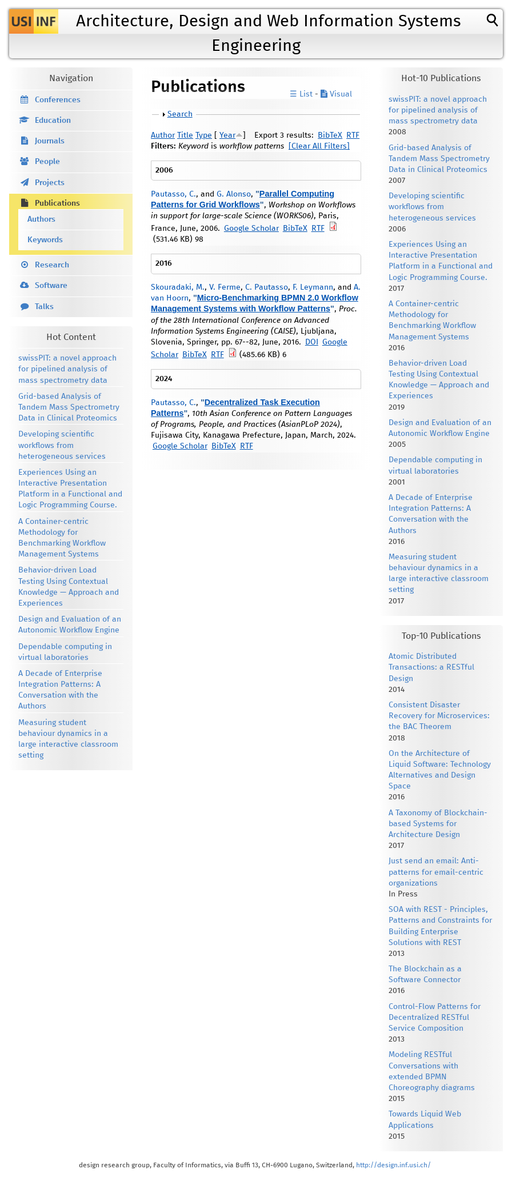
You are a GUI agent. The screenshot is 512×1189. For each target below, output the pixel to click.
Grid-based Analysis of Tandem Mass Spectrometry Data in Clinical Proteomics (68, 407)
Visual (336, 94)
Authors (41, 219)
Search (180, 114)
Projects (50, 183)
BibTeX (330, 135)
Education (53, 121)
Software (51, 286)
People (47, 162)
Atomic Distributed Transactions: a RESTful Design (431, 667)
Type (203, 135)
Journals (50, 141)
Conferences (58, 100)
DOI (311, 342)
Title (185, 135)
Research (52, 265)
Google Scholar (251, 229)
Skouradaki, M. (178, 287)
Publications (57, 203)
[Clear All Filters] (319, 146)
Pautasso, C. (173, 194)
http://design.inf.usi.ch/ (393, 1165)
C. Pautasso (266, 287)
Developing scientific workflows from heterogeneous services (62, 445)
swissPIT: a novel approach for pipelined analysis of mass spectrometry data (67, 369)
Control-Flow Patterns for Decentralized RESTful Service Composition (435, 1017)
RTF (352, 135)
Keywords (45, 240)
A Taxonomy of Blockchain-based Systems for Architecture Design (438, 824)
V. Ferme (225, 287)
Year (227, 135)
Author (163, 135)
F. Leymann (313, 287)
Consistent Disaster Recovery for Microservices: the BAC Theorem (439, 716)
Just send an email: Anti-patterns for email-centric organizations (436, 872)
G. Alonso (234, 194)
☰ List (301, 94)
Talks (44, 307)
